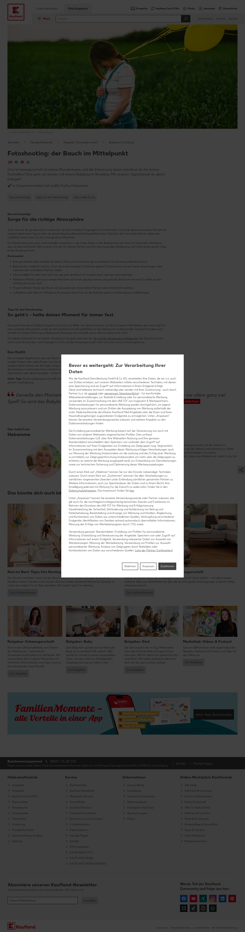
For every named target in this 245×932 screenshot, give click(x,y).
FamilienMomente (41, 142)
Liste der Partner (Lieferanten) (154, 550)
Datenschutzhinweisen (82, 490)
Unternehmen (205, 18)
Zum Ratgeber (18, 673)
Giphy (203, 908)
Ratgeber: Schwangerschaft (80, 142)
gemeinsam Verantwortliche (121, 393)
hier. (132, 490)
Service (71, 777)
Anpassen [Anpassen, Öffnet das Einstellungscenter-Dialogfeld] (148, 566)
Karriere (221, 18)
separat (92, 393)
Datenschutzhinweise (180, 927)
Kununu (183, 908)
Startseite (13, 142)
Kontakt (233, 18)
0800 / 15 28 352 (63, 761)
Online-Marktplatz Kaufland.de (206, 777)
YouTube (193, 898)
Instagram (213, 898)
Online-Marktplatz (47, 8)
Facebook (183, 898)
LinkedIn (222, 898)
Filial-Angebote (78, 8)
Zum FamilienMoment (22, 592)
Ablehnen (130, 566)
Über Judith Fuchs (84, 197)
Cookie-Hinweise (201, 927)
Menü (43, 18)
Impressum (162, 927)
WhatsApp (213, 908)
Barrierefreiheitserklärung (225, 927)
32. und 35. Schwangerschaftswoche (115, 338)
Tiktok (193, 908)
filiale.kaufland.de (22, 777)
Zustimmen (167, 566)
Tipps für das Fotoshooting (52, 197)
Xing (203, 898)
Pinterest (232, 898)
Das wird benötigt (19, 197)
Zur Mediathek (193, 662)
